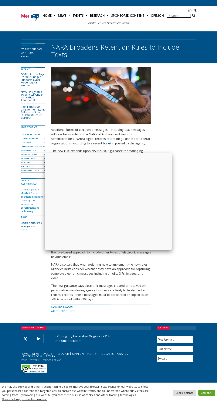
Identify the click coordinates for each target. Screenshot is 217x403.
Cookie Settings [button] (184, 392)
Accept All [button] (206, 392)
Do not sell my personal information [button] (24, 399)
